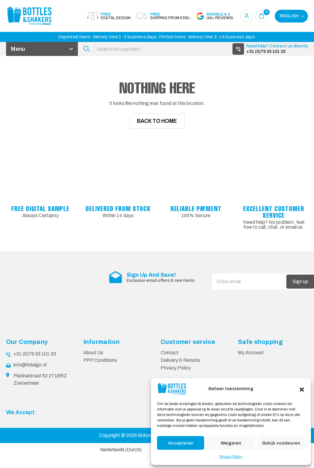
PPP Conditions (100, 385)
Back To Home (157, 123)
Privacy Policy (230, 457)
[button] (302, 389)
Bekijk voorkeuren (281, 443)
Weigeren (231, 443)
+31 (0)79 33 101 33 (265, 51)
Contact (170, 377)
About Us (93, 377)
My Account (251, 377)
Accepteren (181, 443)
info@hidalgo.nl (30, 389)
